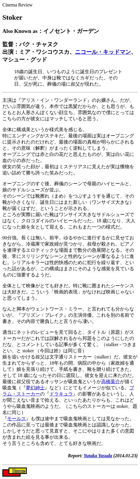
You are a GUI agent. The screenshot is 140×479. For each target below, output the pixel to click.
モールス (16, 418)
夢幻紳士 (35, 387)
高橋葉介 (110, 381)
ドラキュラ (61, 393)
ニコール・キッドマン (103, 52)
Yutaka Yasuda (98, 455)
